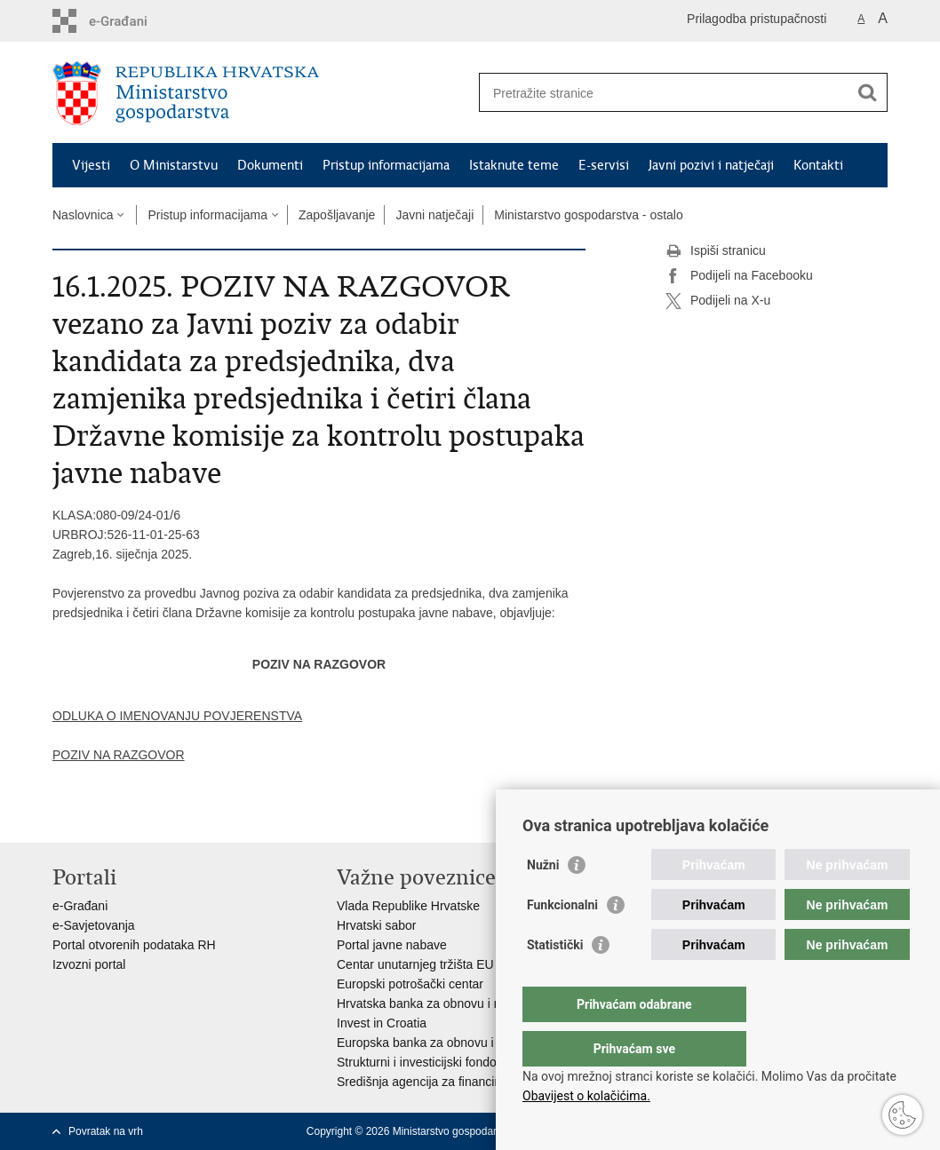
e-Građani (80, 906)
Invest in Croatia (381, 1023)
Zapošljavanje (337, 215)
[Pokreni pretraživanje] (867, 92)
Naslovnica (82, 215)
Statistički (555, 980)
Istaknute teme (514, 165)
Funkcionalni (562, 940)
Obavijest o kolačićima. (586, 1096)
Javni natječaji (434, 215)
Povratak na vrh (105, 1131)
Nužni (543, 900)
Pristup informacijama (386, 165)
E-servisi (603, 165)
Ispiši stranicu (715, 251)
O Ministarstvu (174, 165)
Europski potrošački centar (410, 984)
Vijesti (91, 165)
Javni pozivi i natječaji (711, 165)
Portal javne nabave (392, 945)
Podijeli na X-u (717, 301)
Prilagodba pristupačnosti (756, 19)
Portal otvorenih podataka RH (134, 945)
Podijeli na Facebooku (739, 276)
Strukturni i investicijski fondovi (421, 1062)
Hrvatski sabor (376, 925)
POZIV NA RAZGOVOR (118, 755)
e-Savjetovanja (93, 925)
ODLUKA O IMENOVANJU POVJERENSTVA (177, 716)
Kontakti (818, 165)
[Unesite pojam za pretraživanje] (664, 92)
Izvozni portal (88, 964)
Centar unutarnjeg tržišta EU (415, 964)
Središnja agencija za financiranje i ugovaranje (465, 1082)
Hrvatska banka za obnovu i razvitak (437, 1003)
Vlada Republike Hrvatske (408, 906)
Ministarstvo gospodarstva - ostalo (588, 215)
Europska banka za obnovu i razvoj (433, 1042)
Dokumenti (270, 165)
